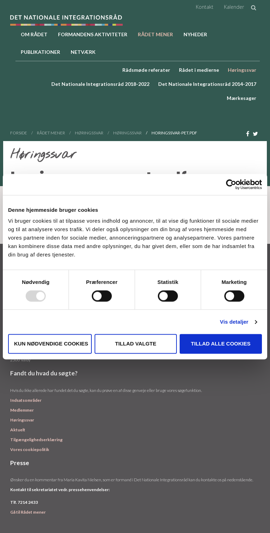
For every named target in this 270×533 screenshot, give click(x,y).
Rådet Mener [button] (155, 34)
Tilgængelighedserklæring (36, 439)
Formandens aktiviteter (92, 34)
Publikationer (40, 52)
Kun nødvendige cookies (51, 344)
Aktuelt (17, 429)
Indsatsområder (25, 400)
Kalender (234, 7)
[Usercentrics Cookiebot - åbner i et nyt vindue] (231, 184)
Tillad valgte (135, 344)
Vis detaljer (234, 322)
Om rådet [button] (34, 34)
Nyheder (195, 34)
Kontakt (204, 7)
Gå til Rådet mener (28, 512)
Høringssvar (89, 132)
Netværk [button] (83, 52)
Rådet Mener (51, 132)
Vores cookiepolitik (29, 449)
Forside (18, 132)
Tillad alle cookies (220, 344)
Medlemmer (22, 410)
